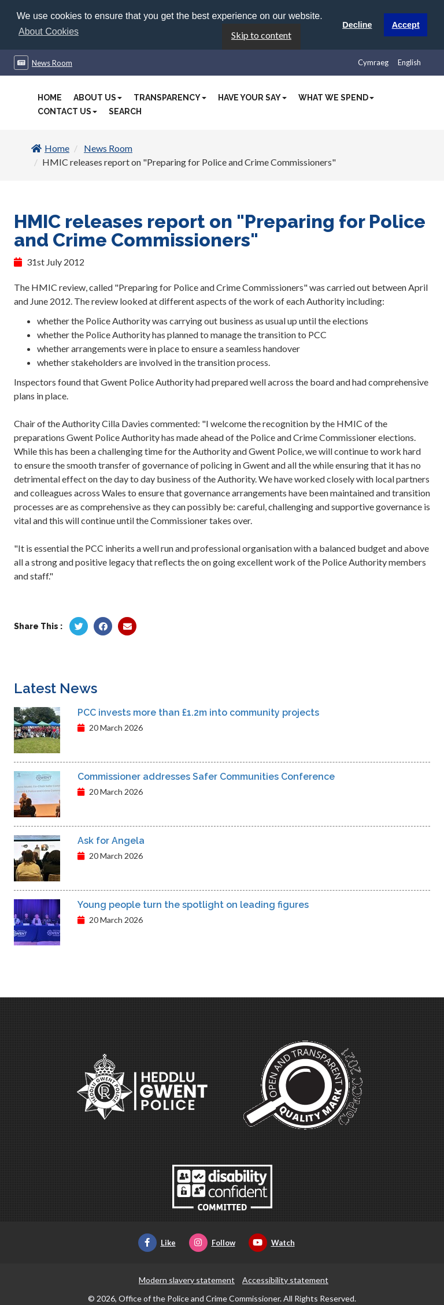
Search (125, 110)
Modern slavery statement (187, 1279)
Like (157, 1242)
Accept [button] (406, 24)
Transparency (170, 97)
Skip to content (261, 34)
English (409, 61)
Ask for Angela (111, 840)
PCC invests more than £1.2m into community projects (198, 711)
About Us (97, 97)
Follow (212, 1242)
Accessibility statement (285, 1279)
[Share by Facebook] (103, 625)
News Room (52, 62)
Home (50, 97)
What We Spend (336, 97)
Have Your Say (252, 97)
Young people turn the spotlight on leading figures (193, 904)
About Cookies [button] (48, 31)
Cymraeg (373, 61)
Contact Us (67, 110)
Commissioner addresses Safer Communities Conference (206, 776)
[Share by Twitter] (78, 625)
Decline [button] (357, 24)
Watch (272, 1242)
